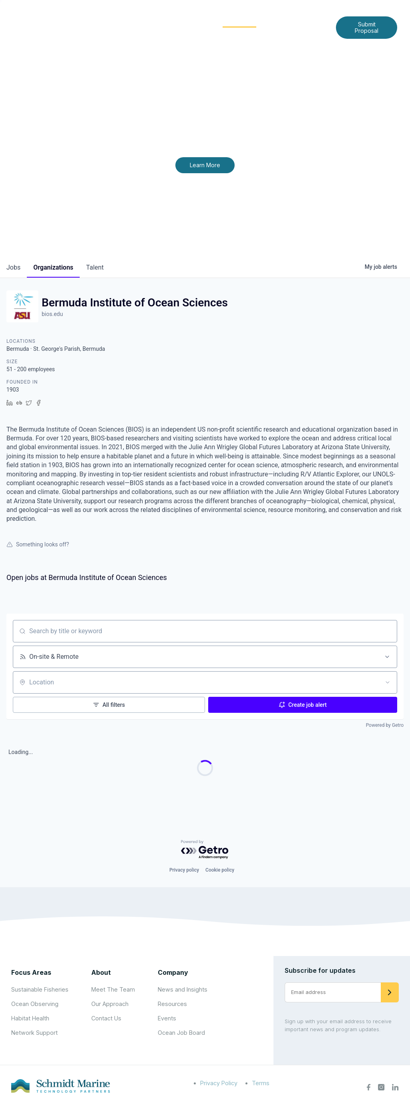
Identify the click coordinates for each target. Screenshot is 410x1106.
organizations (53, 267)
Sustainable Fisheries (39, 989)
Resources (172, 1003)
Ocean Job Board (181, 1032)
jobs (13, 267)
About (142, 20)
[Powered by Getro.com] (205, 850)
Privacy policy (184, 870)
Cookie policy (219, 870)
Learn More (205, 165)
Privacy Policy (218, 1083)
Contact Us (216, 33)
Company (173, 972)
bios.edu (52, 314)
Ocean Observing (34, 1003)
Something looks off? (37, 544)
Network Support (34, 1032)
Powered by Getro (385, 725)
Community (240, 20)
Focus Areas (186, 20)
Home (110, 20)
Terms (260, 1083)
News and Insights (300, 20)
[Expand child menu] (155, 21)
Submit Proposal (366, 27)
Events (167, 1018)
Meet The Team (113, 989)
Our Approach (110, 1003)
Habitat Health (30, 1018)
